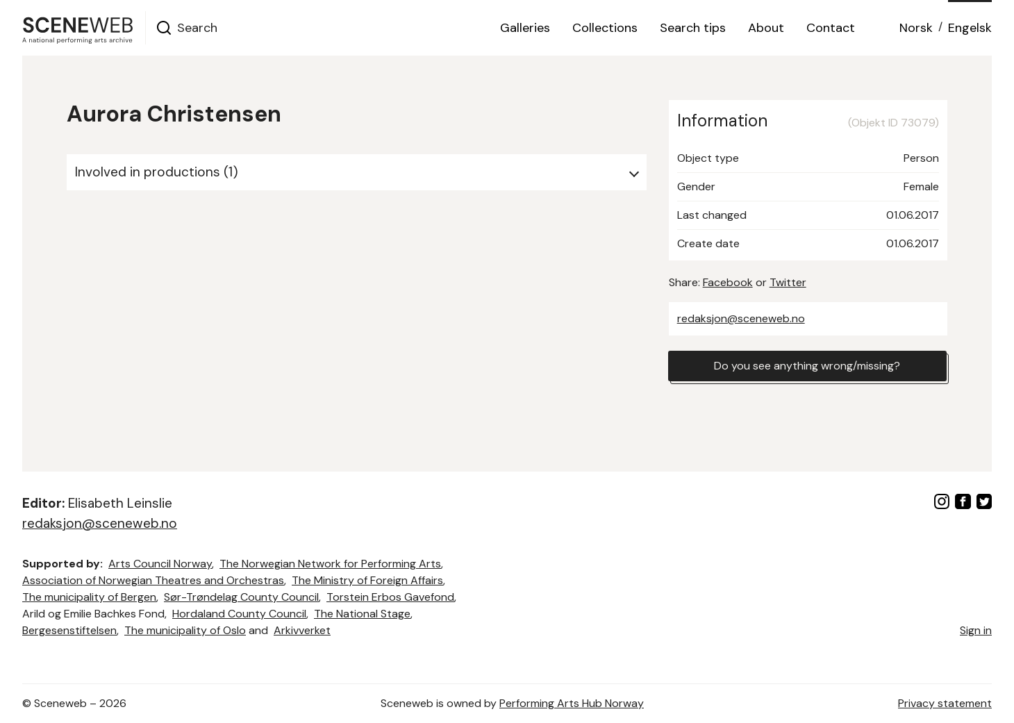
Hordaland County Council (239, 613)
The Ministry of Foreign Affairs (367, 580)
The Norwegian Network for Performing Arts (330, 563)
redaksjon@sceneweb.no (741, 318)
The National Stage (362, 613)
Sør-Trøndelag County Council (241, 597)
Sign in (976, 630)
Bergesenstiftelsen (69, 630)
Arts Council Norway (160, 563)
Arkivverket (302, 630)
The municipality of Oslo (185, 630)
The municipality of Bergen (89, 597)
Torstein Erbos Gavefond (390, 597)
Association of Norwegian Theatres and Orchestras (153, 580)
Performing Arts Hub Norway (571, 703)
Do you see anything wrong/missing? (807, 365)
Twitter (788, 282)
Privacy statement (945, 703)
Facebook (728, 282)
